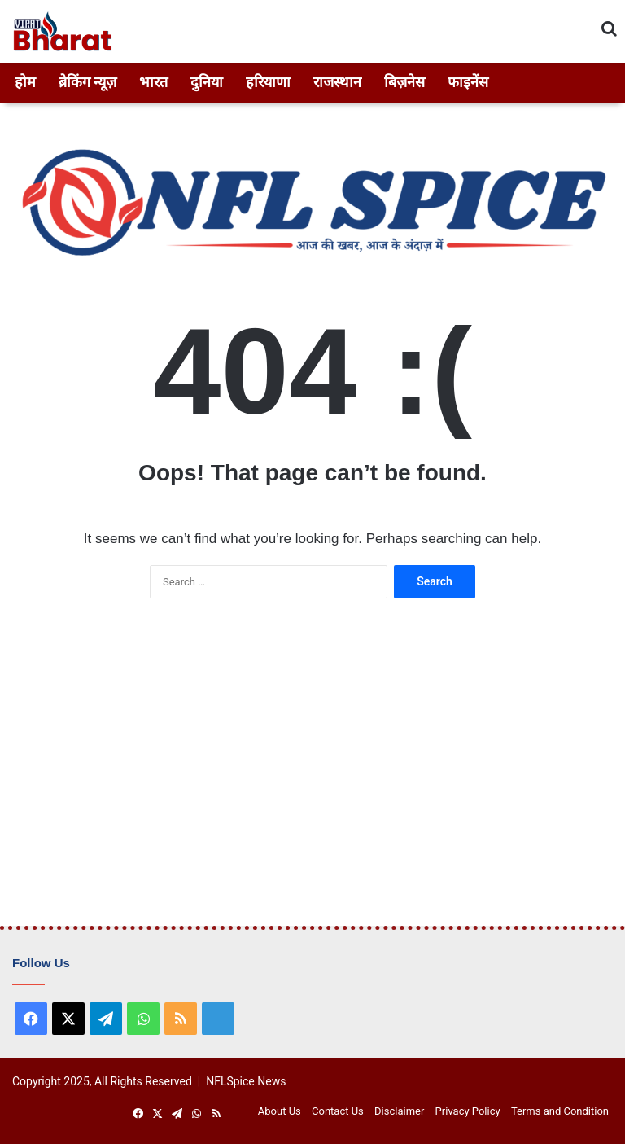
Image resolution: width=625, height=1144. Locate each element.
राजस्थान (337, 81)
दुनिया (206, 81)
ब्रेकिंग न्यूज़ (87, 81)
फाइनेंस (468, 81)
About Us (279, 1111)
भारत (153, 81)
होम (25, 81)
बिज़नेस (404, 81)
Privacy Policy (467, 1111)
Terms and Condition (560, 1111)
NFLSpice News (246, 1081)
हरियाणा (268, 81)
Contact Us (338, 1111)
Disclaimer (399, 1111)
